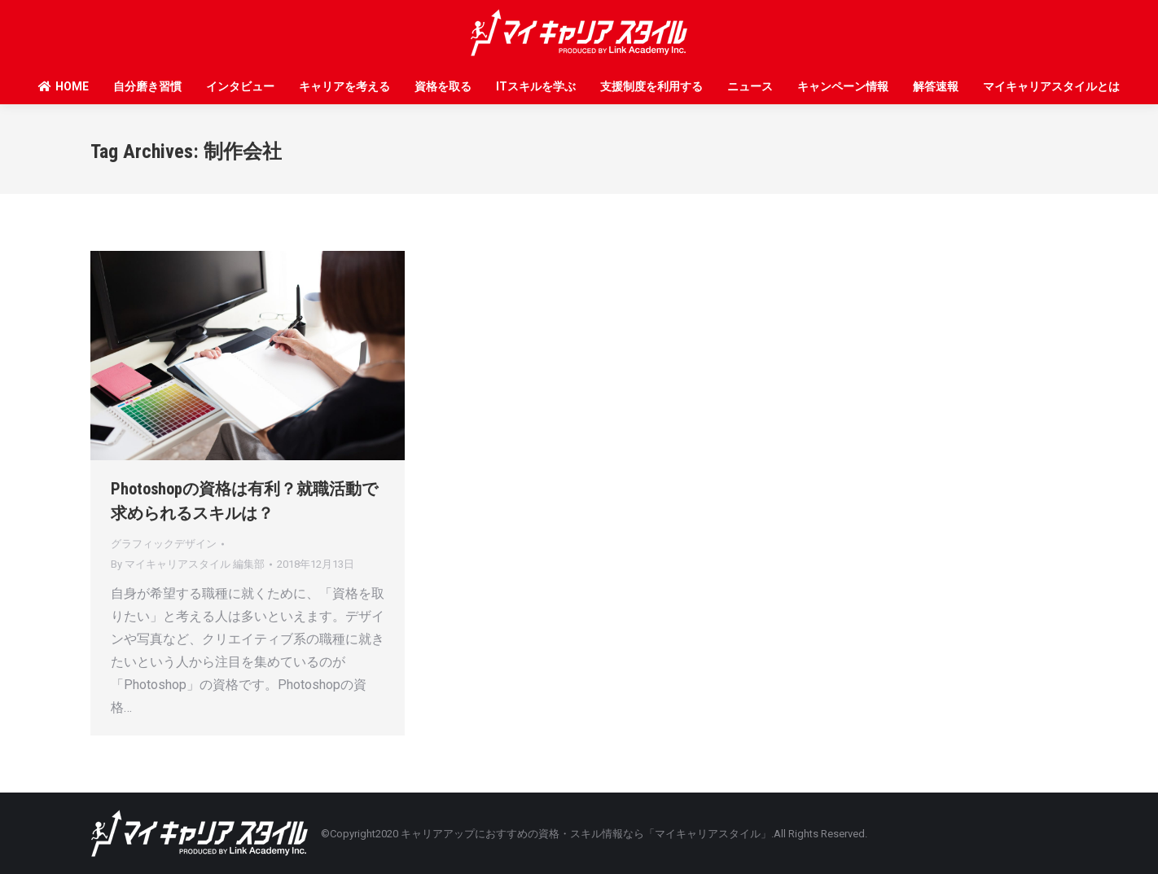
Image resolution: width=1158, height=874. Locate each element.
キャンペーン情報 (842, 86)
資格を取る (443, 86)
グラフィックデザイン (164, 544)
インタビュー (240, 86)
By (188, 564)
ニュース (750, 86)
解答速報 (935, 86)
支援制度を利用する (651, 86)
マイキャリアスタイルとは (1051, 86)
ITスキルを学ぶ (536, 86)
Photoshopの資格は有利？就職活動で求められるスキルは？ (244, 501)
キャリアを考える (344, 86)
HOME (63, 86)
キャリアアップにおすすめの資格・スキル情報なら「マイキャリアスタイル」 (586, 834)
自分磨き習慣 (147, 86)
